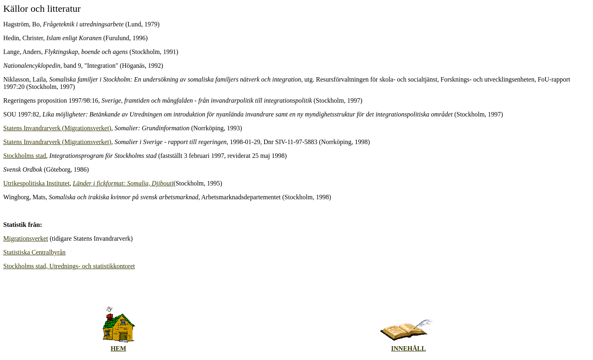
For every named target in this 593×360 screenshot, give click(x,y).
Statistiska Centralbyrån (34, 252)
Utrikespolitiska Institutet (36, 183)
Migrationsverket (25, 238)
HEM (118, 348)
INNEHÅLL (408, 348)
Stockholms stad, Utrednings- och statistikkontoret (69, 266)
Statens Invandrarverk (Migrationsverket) (57, 128)
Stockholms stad (24, 155)
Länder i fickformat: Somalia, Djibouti (123, 183)
